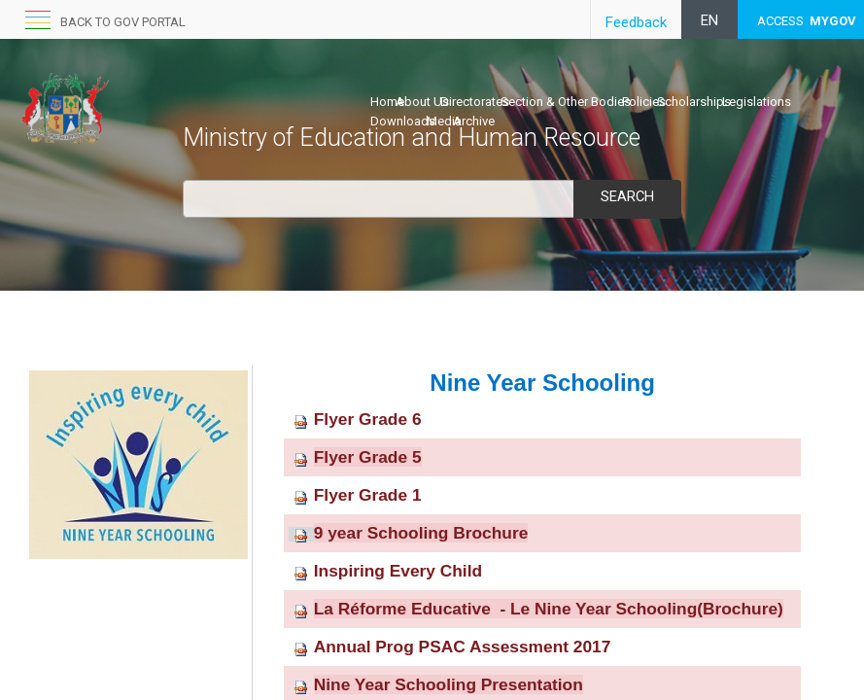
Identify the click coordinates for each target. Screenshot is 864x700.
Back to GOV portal (123, 22)
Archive (474, 121)
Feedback (636, 22)
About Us (422, 101)
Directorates (474, 101)
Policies (644, 101)
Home (387, 101)
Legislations (756, 101)
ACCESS (806, 21)
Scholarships (694, 101)
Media (444, 121)
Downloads (402, 121)
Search (627, 196)
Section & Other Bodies (566, 101)
